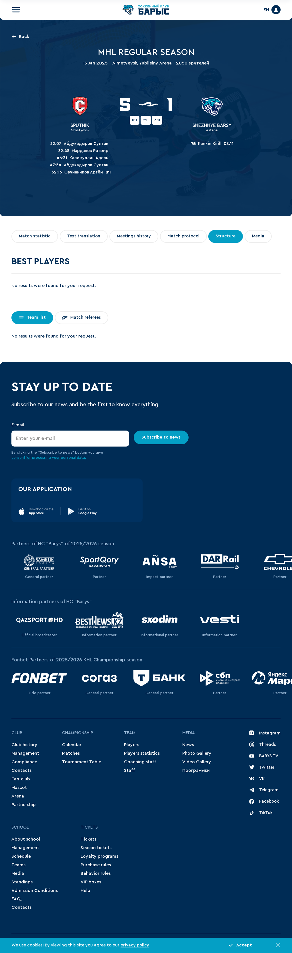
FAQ (16, 899)
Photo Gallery (196, 753)
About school (25, 839)
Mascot (19, 787)
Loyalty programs (99, 856)
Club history (24, 744)
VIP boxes (91, 882)
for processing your (43, 457)
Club (16, 733)
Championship (77, 733)
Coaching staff (140, 762)
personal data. (73, 457)
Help (85, 890)
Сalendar (71, 744)
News (188, 744)
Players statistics (142, 753)
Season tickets (96, 847)
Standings (22, 882)
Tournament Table (81, 762)
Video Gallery (196, 762)
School (20, 827)
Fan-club (20, 779)
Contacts (21, 770)
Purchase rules (96, 865)
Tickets (89, 827)
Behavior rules (96, 873)
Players (131, 744)
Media (188, 733)
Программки (196, 770)
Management (25, 753)
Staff (129, 770)
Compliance (24, 762)
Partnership (23, 804)
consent (18, 457)
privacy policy (135, 945)
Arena (17, 796)
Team (129, 733)
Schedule (21, 856)
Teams (18, 865)
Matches (71, 753)
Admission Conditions (34, 890)
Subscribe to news (161, 437)
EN (266, 9)
